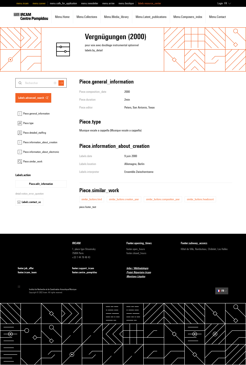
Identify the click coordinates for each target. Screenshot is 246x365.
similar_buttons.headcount (200, 199)
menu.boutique (126, 3)
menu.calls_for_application (63, 3)
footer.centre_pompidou (86, 272)
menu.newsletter (89, 3)
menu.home (62, 17)
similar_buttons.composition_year (163, 199)
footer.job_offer (28, 268)
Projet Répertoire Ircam (140, 272)
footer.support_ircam (85, 268)
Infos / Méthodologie (139, 268)
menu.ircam (22, 3)
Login (220, 3)
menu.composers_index (187, 17)
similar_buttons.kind (91, 199)
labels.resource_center (149, 3)
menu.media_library (116, 17)
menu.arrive (108, 3)
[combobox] (41, 83)
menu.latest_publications (151, 17)
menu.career (39, 3)
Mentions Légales (137, 276)
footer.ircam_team (29, 272)
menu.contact (217, 17)
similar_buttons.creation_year (124, 199)
